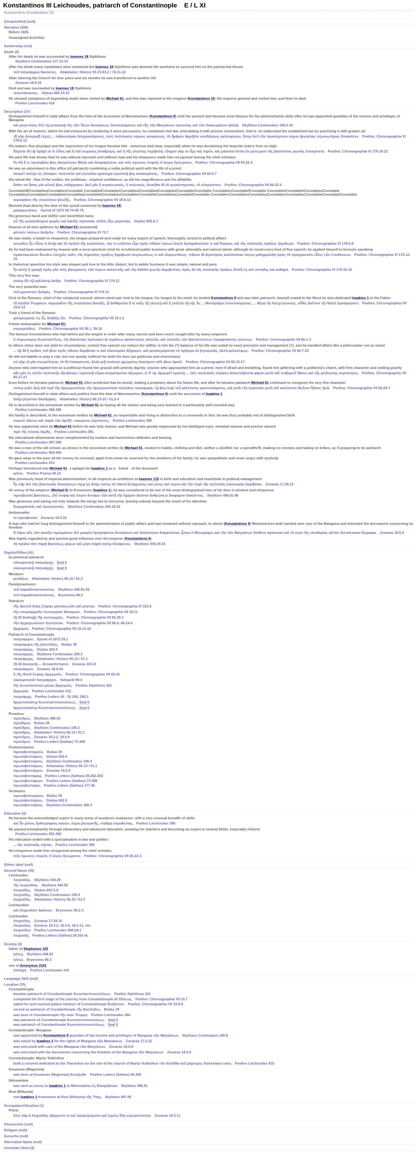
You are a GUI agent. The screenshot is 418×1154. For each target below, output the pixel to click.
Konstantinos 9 (162, 116)
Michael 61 (115, 98)
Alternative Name (23, 1142)
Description (209, 328)
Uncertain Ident (19, 1148)
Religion (15, 1130)
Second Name (209, 903)
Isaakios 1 (360, 298)
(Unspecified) (19, 21)
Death (209, 78)
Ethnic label (18, 864)
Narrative (209, 32)
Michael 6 (59, 490)
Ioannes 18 (79, 56)
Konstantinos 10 (201, 98)
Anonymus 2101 (33, 965)
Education (209, 835)
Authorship (18, 46)
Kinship (209, 957)
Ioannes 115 (149, 479)
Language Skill (21, 978)
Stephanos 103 (36, 949)
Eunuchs (16, 1136)
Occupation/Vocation (209, 1111)
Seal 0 (62, 562)
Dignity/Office (209, 679)
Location (209, 1041)
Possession (18, 1124)
